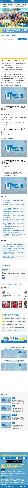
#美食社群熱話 (19, 479)
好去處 (4, 284)
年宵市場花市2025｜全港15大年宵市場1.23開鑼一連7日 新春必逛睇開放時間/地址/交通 (13, 231)
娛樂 (13, 398)
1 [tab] (12, 11)
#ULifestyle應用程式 (14, 481)
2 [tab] (13, 11)
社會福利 (13, 467)
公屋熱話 (12, 6)
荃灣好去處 (10, 466)
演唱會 (4, 4)
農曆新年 (10, 284)
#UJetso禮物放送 (5, 482)
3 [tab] (15, 11)
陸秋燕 (5, 39)
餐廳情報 (3, 467)
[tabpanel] (14, 10)
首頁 (3, 35)
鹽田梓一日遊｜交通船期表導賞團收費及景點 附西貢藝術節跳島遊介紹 (13, 256)
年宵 (20, 284)
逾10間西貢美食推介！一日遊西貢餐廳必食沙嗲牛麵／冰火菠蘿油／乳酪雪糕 (13, 249)
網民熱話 (3, 472)
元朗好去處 (3, 466)
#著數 (21, 482)
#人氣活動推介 (12, 479)
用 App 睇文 (23, 39)
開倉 (10, 464)
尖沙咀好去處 (15, 464)
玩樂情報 (17, 4)
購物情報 (25, 4)
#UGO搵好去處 (4, 479)
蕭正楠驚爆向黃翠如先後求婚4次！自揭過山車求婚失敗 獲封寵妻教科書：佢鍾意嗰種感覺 (18, 402)
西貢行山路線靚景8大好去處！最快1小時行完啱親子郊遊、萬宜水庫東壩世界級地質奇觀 (13, 245)
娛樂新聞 (17, 6)
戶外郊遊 (14, 414)
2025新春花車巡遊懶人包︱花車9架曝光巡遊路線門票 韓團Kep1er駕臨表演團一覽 (14, 235)
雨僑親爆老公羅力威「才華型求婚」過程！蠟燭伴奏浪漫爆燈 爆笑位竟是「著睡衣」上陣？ (17, 411)
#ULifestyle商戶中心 (15, 482)
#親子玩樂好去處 (5, 481)
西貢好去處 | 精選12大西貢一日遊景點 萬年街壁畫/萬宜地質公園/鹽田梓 (13, 253)
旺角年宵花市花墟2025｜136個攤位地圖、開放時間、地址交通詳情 (13, 227)
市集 (7, 464)
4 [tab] (16, 11)
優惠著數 (10, 4)
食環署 (8, 265)
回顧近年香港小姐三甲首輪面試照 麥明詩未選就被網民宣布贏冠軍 (18, 427)
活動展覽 (14, 35)
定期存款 (22, 6)
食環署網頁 (12, 76)
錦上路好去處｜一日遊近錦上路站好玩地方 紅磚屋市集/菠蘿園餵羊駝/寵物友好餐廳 (18, 419)
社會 (21, 466)
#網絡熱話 (3, 484)
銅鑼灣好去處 (23, 464)
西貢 (4, 278)
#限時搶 (22, 481)
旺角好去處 (16, 466)
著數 (16, 284)
